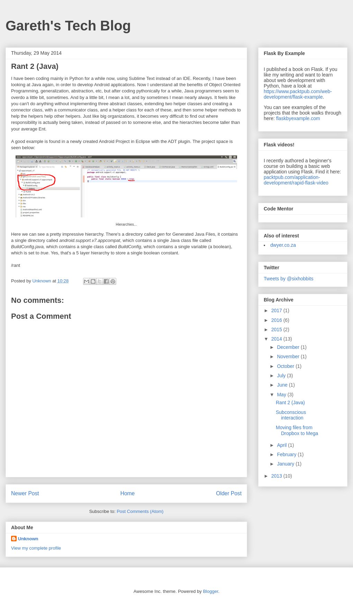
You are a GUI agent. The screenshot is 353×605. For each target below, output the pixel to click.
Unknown (28, 538)
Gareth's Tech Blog (68, 25)
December (288, 347)
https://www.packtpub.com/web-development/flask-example (298, 94)
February (287, 454)
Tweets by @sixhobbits (288, 278)
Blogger (210, 591)
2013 (277, 476)
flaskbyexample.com (298, 118)
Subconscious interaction (291, 415)
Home (127, 493)
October (286, 366)
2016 (277, 320)
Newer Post (25, 493)
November (288, 356)
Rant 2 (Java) (290, 402)
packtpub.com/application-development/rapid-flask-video (296, 180)
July (282, 375)
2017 (277, 310)
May (282, 394)
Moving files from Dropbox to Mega (297, 430)
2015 (277, 329)
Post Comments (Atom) (140, 511)
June (283, 385)
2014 (277, 339)
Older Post (229, 493)
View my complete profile (36, 548)
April (282, 445)
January (286, 464)
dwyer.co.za (283, 245)
